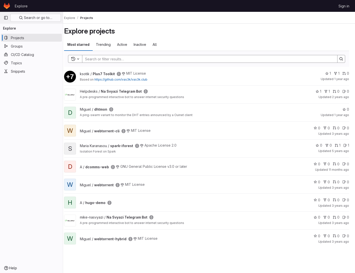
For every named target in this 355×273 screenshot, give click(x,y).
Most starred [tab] (83, 44)
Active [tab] (127, 44)
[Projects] (31, 38)
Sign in (343, 6)
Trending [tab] (108, 44)
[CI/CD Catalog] (31, 54)
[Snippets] (31, 71)
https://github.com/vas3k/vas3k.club (125, 79)
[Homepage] (7, 6)
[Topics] (31, 63)
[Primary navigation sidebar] (6, 18)
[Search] (210, 59)
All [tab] (160, 44)
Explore (21, 6)
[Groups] (31, 46)
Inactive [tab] (145, 44)
